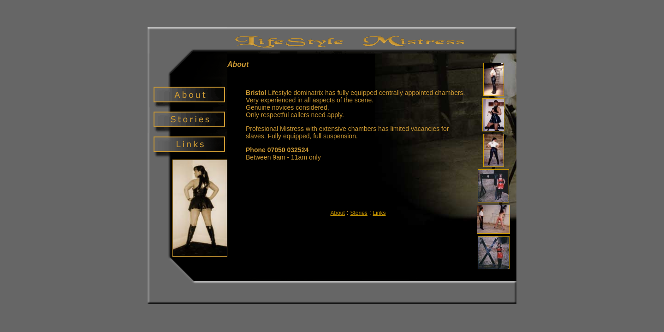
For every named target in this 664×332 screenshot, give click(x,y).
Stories (358, 213)
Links (379, 213)
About (337, 213)
